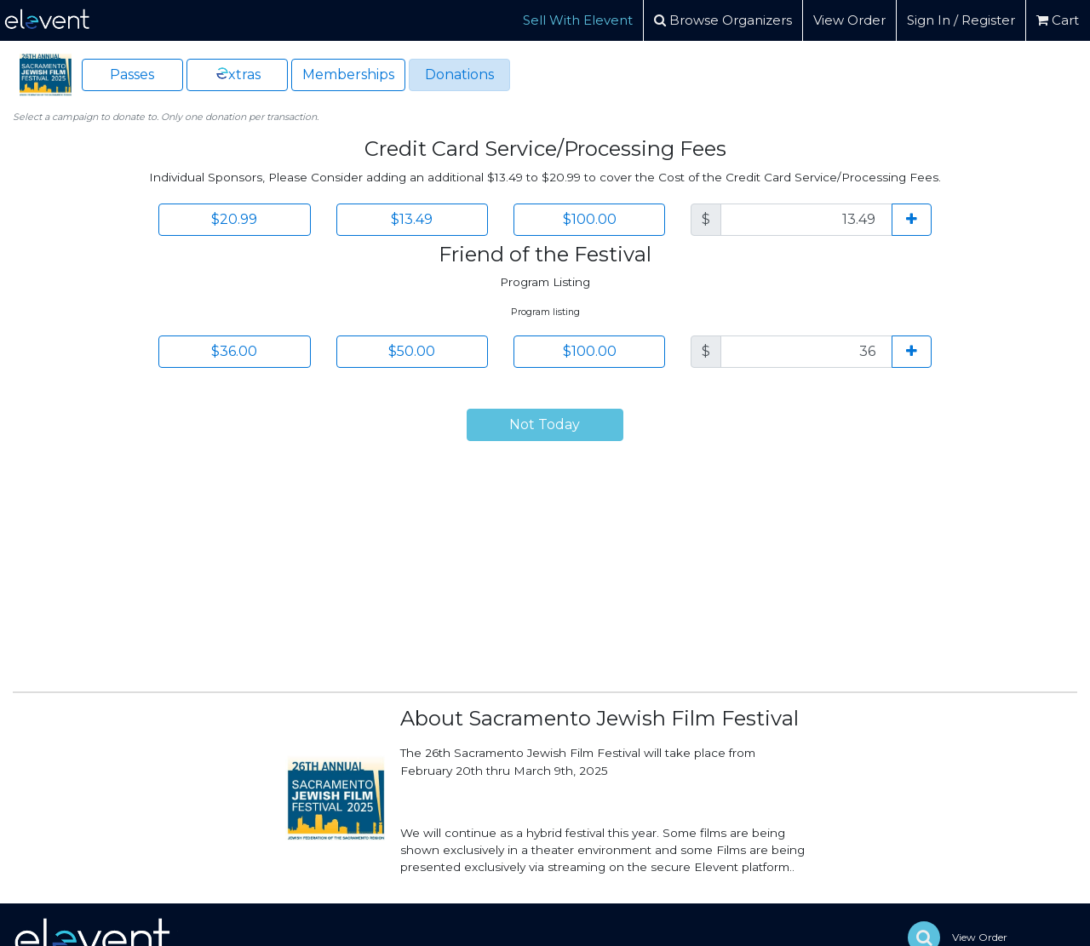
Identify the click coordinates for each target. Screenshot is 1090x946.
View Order (849, 20)
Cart (1057, 20)
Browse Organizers (723, 20)
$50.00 (411, 351)
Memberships (348, 74)
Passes (132, 74)
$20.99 (234, 219)
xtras (237, 74)
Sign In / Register (961, 20)
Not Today (544, 424)
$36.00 (234, 351)
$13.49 (412, 219)
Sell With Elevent (578, 20)
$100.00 (590, 219)
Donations (459, 74)
